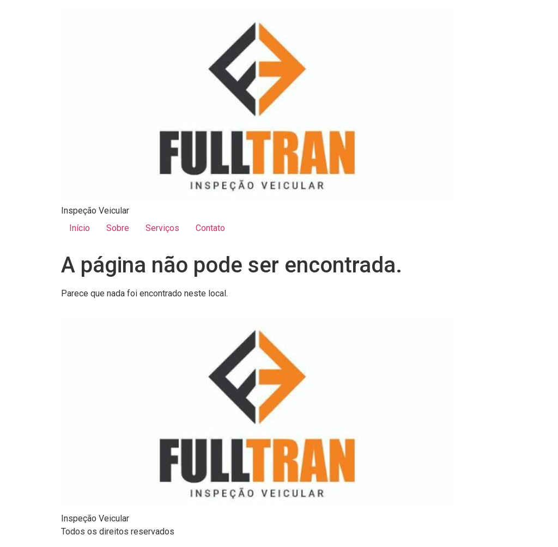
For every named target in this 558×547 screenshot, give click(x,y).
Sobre (117, 228)
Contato (210, 228)
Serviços (162, 228)
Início (79, 228)
